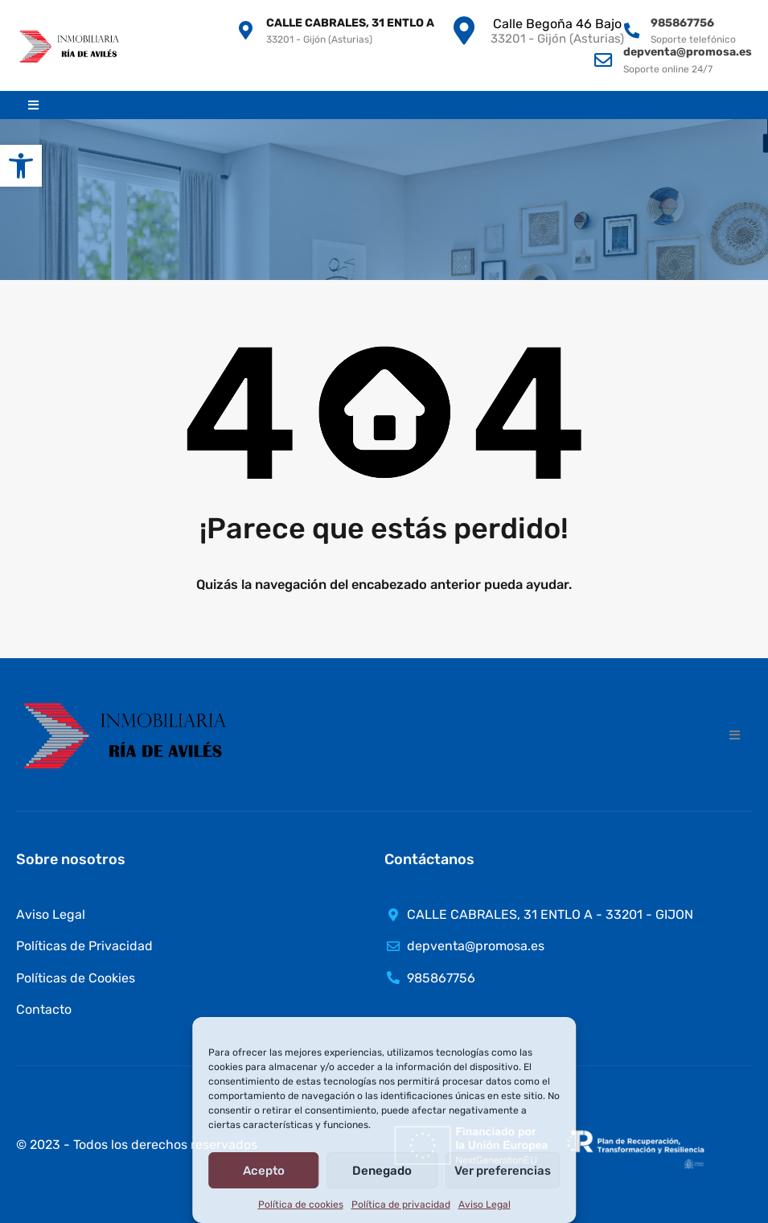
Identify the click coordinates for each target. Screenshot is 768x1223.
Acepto (264, 1170)
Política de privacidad (400, 1204)
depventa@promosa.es (687, 52)
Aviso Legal (484, 1204)
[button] (21, 166)
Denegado (382, 1170)
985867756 (682, 23)
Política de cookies (300, 1204)
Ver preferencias (502, 1170)
